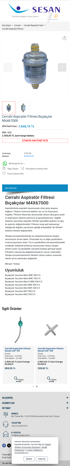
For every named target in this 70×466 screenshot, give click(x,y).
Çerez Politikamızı (35, 450)
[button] (62, 67)
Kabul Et (41, 459)
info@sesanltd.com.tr (20, 435)
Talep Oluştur (10, 168)
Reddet (29, 459)
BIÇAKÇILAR (29, 156)
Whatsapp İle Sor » (13, 163)
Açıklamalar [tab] (11, 188)
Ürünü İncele (19, 379)
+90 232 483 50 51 (19, 425)
